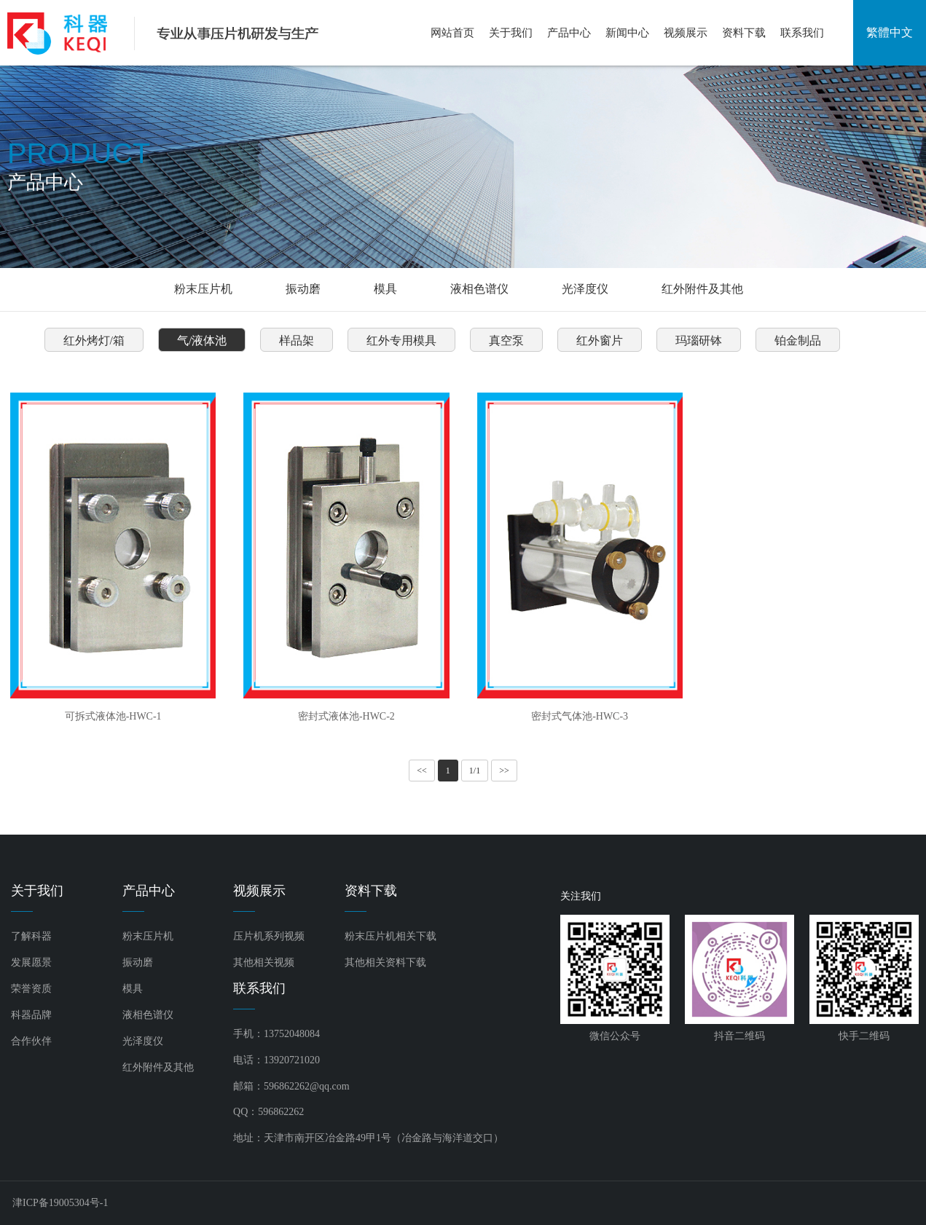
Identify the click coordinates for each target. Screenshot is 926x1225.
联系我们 (802, 33)
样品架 (296, 340)
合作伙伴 (31, 1041)
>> (504, 770)
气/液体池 (202, 340)
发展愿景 (31, 962)
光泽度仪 (585, 289)
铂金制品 (797, 340)
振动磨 (303, 289)
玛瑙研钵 (698, 340)
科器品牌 (31, 1014)
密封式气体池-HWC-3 (579, 716)
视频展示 (685, 33)
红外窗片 (599, 340)
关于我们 (511, 33)
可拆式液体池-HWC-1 (113, 716)
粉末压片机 (203, 289)
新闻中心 (627, 33)
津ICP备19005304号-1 (60, 1202)
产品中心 (569, 33)
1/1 (474, 770)
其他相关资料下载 (385, 962)
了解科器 (31, 936)
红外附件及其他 (702, 289)
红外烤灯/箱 (94, 340)
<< (422, 770)
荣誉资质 (31, 988)
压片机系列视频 (269, 936)
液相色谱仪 (479, 289)
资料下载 (744, 33)
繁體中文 (889, 32)
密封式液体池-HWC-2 (346, 716)
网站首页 (452, 33)
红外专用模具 (401, 340)
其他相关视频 (263, 962)
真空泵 (506, 340)
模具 (385, 289)
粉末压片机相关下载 (390, 936)
